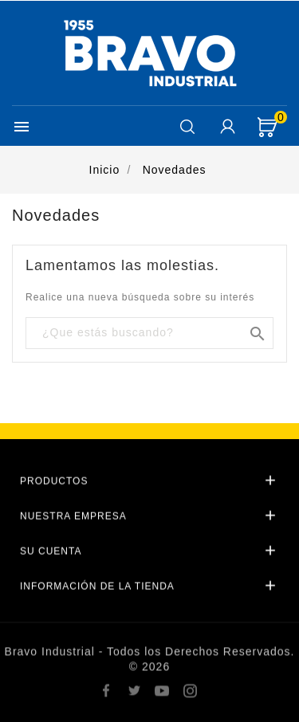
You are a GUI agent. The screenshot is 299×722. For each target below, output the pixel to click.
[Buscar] (149, 332)
